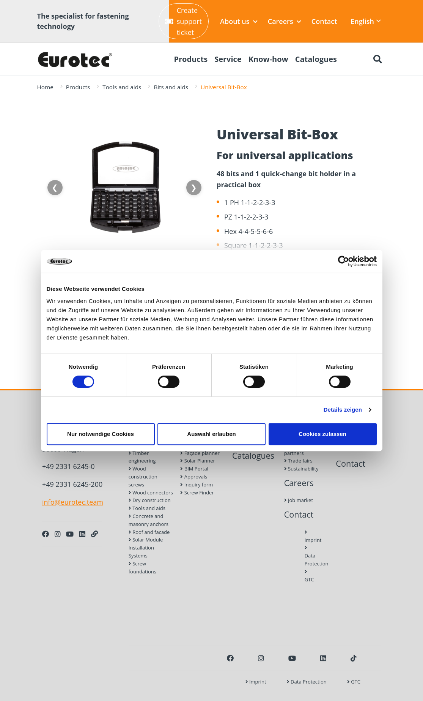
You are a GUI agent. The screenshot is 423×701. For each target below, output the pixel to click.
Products (78, 87)
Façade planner (199, 453)
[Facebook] (45, 533)
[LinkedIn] (82, 533)
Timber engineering (142, 457)
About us (239, 21)
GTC (307, 576)
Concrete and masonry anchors (148, 520)
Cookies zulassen (322, 434)
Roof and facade (149, 532)
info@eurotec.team (72, 502)
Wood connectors (151, 492)
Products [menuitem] (191, 59)
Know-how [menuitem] (268, 59)
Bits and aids (171, 87)
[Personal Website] (94, 533)
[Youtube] (70, 533)
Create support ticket (183, 21)
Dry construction (150, 500)
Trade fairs (298, 460)
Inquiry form (196, 484)
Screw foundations (142, 567)
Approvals (193, 476)
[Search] (378, 59)
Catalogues (253, 455)
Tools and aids (121, 87)
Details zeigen (343, 409)
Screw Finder (197, 492)
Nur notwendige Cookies (100, 434)
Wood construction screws (143, 476)
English (366, 21)
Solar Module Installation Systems (146, 547)
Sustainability (301, 468)
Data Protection (307, 556)
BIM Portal (194, 468)
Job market (298, 500)
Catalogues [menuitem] (316, 59)
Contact (324, 21)
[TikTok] (354, 658)
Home (45, 87)
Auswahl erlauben (211, 434)
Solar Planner (197, 460)
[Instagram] (58, 533)
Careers (284, 21)
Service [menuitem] (228, 59)
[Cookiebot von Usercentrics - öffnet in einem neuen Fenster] (343, 261)
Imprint (307, 536)
